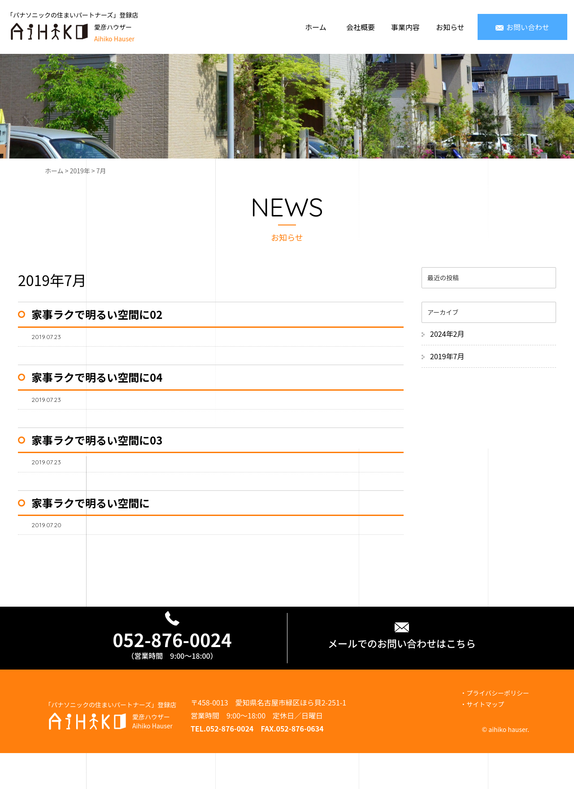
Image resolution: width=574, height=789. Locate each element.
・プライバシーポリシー (494, 692)
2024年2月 (447, 333)
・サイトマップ (482, 704)
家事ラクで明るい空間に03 (96, 440)
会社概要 (360, 27)
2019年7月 (447, 356)
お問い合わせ (522, 27)
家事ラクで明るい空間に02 (96, 314)
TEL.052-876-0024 (222, 728)
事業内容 (405, 27)
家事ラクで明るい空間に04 (96, 377)
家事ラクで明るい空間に (90, 503)
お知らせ (450, 27)
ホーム (315, 27)
